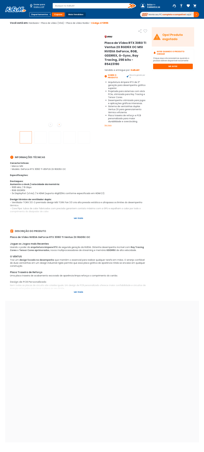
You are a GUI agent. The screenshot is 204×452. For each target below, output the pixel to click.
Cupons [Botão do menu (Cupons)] (58, 14)
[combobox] (92, 5)
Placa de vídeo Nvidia (78, 23)
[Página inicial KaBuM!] (15, 9)
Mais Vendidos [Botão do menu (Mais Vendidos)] (75, 14)
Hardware (35, 23)
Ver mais (108, 125)
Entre (150, 4)
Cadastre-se (153, 7)
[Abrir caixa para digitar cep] (39, 5)
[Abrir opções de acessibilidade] (181, 6)
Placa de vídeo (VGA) (53, 23)
